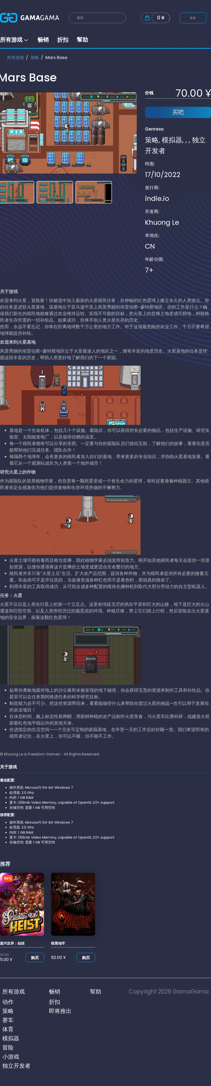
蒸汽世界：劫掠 (12, 943)
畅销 (43, 40)
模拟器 (172, 140)
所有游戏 (14, 40)
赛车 (8, 1020)
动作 (8, 1002)
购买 (35, 958)
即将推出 (60, 1011)
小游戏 (10, 1056)
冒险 (8, 1047)
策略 (34, 57)
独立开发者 (16, 1066)
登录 (193, 18)
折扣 (62, 40)
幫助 (82, 40)
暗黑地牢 (58, 943)
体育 (8, 1029)
